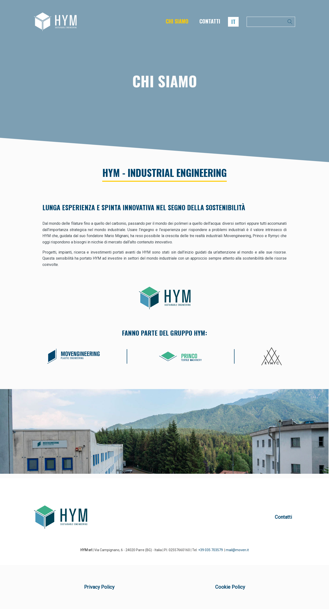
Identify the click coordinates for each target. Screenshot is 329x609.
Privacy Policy (99, 587)
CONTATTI (209, 21)
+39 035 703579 (210, 550)
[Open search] (271, 22)
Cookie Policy (230, 587)
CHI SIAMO (177, 21)
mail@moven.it (237, 550)
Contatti (283, 517)
